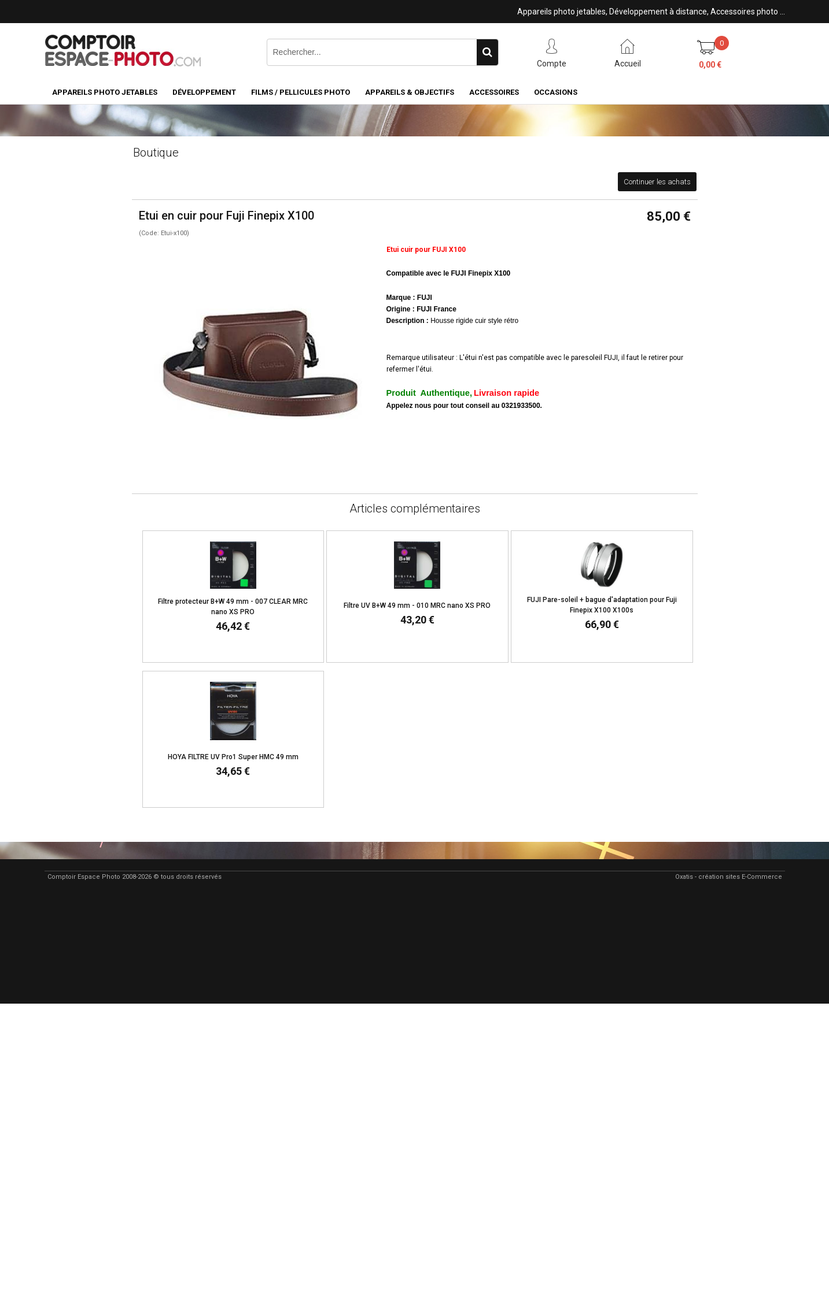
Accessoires (494, 92)
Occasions (555, 92)
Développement (204, 92)
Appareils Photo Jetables (104, 92)
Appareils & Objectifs (409, 92)
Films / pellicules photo (300, 92)
